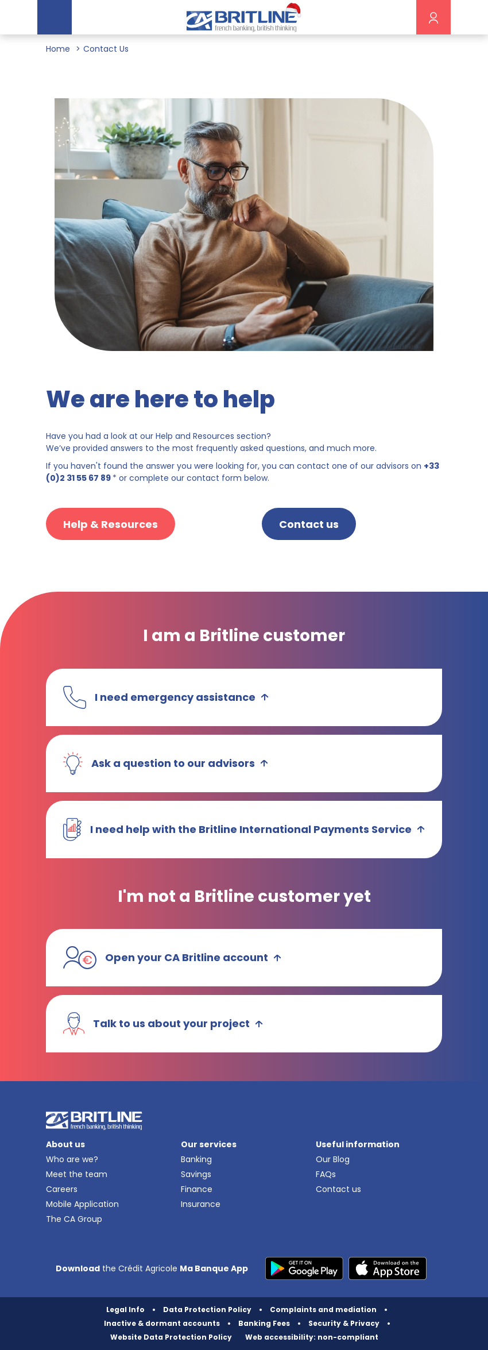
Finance (196, 1189)
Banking (196, 1159)
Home (58, 49)
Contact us (338, 1189)
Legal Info (125, 1309)
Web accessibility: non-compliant (311, 1337)
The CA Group (74, 1219)
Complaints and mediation (323, 1309)
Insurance (200, 1204)
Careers (62, 1189)
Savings (196, 1174)
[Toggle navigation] (54, 17)
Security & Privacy (343, 1323)
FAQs (326, 1174)
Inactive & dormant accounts (162, 1323)
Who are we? (72, 1159)
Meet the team (76, 1174)
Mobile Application (82, 1204)
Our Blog (333, 1159)
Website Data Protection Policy (171, 1337)
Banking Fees (264, 1323)
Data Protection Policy (207, 1309)
